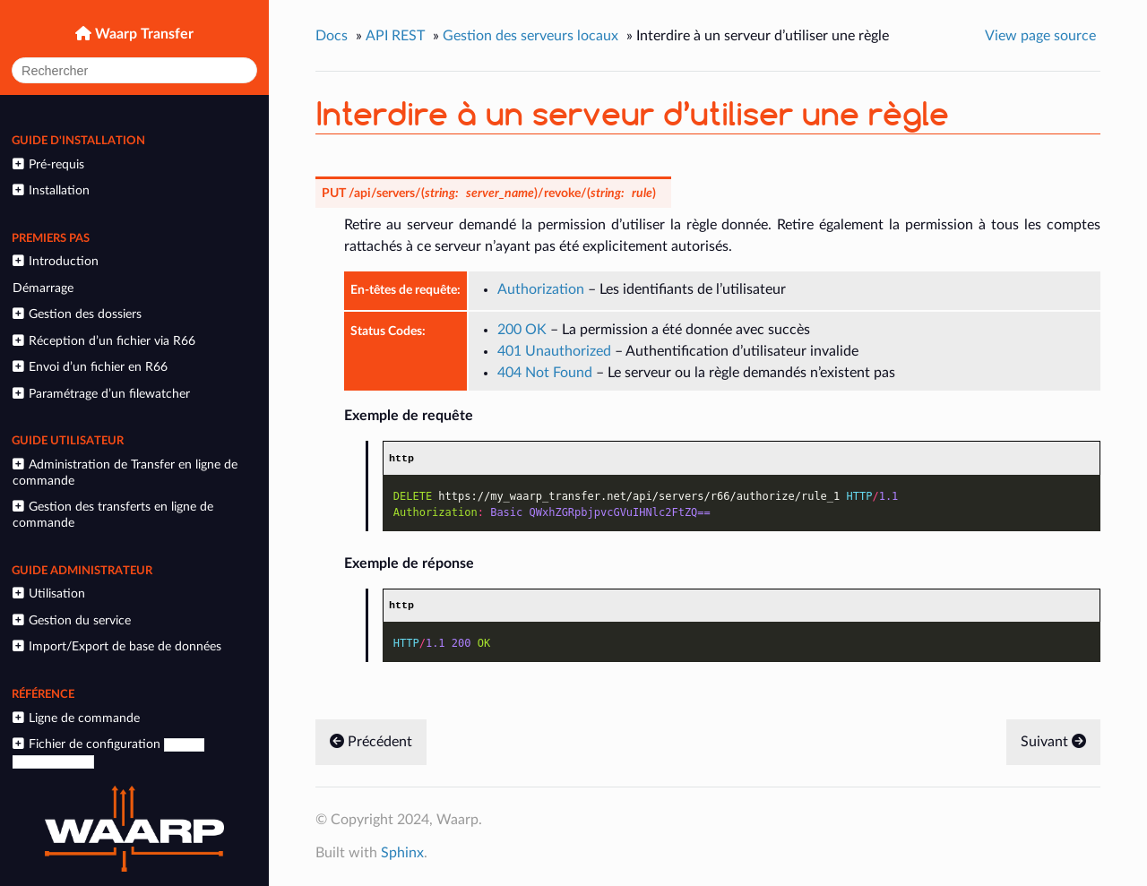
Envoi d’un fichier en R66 (90, 367)
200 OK (522, 330)
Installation (51, 190)
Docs (331, 36)
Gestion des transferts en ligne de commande (112, 514)
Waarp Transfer (142, 34)
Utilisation (48, 593)
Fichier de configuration (108, 753)
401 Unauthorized (554, 351)
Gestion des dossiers (77, 314)
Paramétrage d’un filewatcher (101, 393)
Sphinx (402, 854)
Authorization (540, 289)
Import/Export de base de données (116, 646)
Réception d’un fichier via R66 (103, 341)
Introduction (55, 261)
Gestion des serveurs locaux (530, 36)
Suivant (1053, 742)
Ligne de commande (76, 718)
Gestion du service (71, 620)
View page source (1040, 36)
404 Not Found (544, 373)
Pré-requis (48, 164)
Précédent (371, 742)
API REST (395, 36)
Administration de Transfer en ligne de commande (125, 472)
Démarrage (43, 288)
